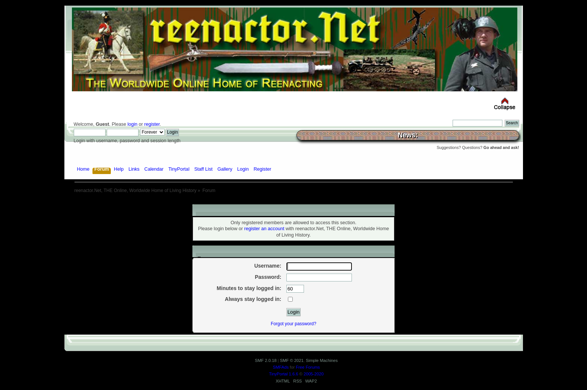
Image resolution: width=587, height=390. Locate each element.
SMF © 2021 (292, 360)
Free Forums (308, 367)
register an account (264, 228)
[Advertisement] (293, 201)
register (151, 124)
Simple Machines (322, 360)
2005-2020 (314, 374)
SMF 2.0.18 (266, 360)
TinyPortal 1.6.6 (283, 374)
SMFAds (281, 367)
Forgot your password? (293, 323)
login (132, 124)
